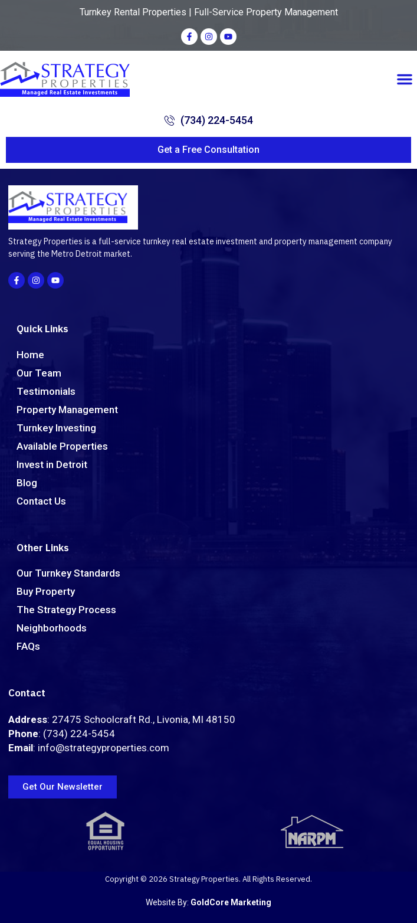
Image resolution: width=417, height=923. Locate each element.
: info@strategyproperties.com (88, 748)
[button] (404, 79)
